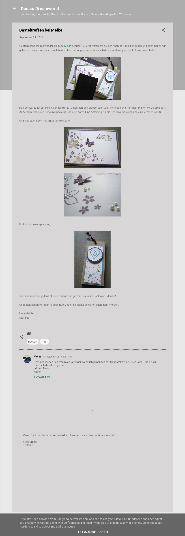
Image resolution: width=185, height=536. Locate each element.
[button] (163, 31)
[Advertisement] (92, 478)
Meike (67, 46)
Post (44, 341)
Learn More (87, 532)
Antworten (42, 377)
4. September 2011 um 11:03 (57, 356)
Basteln (32, 341)
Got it (103, 532)
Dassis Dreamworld (40, 8)
